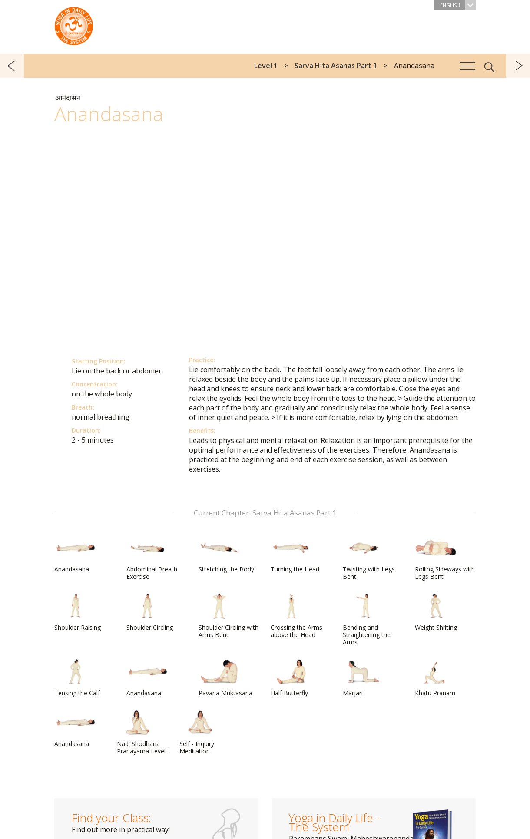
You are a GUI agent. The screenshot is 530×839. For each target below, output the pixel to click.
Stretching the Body (226, 554)
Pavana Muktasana (225, 678)
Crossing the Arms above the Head (296, 616)
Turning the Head (295, 554)
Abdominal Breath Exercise (151, 558)
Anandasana (75, 554)
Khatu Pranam (436, 678)
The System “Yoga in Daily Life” (73, 24)
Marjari (363, 678)
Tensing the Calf (77, 678)
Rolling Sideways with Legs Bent (445, 558)
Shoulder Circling (149, 612)
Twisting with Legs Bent (369, 558)
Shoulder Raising (77, 612)
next (518, 66)
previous (12, 66)
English (458, 5)
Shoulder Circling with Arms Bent (228, 616)
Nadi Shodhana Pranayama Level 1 (144, 732)
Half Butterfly (291, 678)
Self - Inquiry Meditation (200, 732)
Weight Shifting (436, 612)
